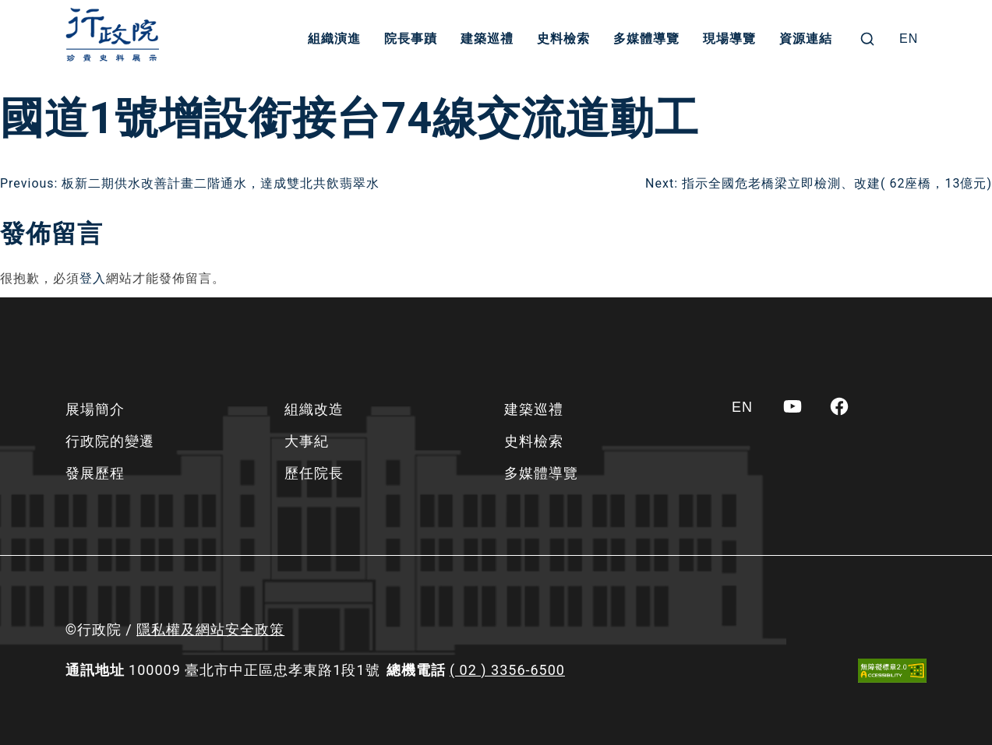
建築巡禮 (487, 38)
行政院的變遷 (109, 441)
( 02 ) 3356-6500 (507, 670)
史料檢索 (563, 38)
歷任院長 (314, 473)
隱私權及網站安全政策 (210, 629)
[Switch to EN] (908, 39)
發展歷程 (95, 473)
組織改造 (314, 409)
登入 (92, 278)
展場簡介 (95, 409)
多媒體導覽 (646, 38)
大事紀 (306, 441)
